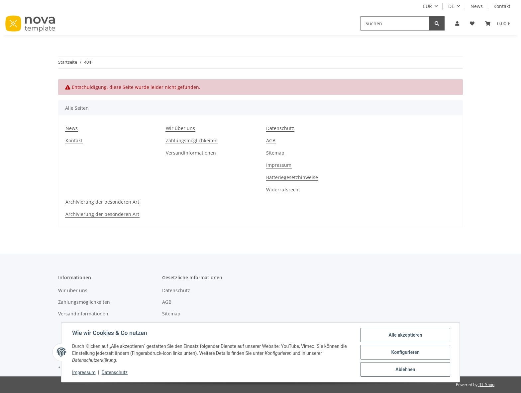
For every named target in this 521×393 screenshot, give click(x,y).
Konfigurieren (405, 352)
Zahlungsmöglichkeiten (192, 140)
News (476, 6)
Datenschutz (280, 128)
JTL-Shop (486, 384)
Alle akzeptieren (405, 335)
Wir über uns (180, 128)
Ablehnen (405, 369)
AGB (270, 140)
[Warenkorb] (498, 23)
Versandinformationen (191, 153)
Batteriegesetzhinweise (292, 177)
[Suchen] (395, 23)
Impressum (278, 165)
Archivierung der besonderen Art (102, 202)
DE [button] (451, 6)
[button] (457, 23)
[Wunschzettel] (472, 23)
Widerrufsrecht (283, 189)
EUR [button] (427, 6)
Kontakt (501, 6)
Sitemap (275, 153)
